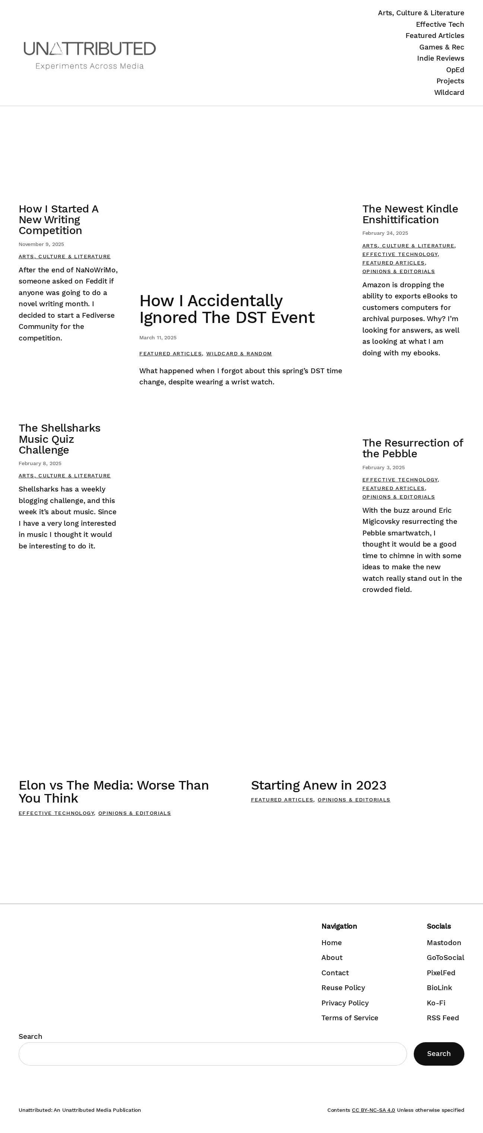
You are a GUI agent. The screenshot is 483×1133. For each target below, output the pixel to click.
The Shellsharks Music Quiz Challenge (59, 439)
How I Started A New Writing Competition (58, 220)
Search (30, 1036)
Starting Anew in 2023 (319, 785)
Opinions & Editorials (398, 271)
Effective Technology (400, 254)
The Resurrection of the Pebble (412, 448)
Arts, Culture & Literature (65, 256)
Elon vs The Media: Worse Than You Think (114, 792)
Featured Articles (170, 353)
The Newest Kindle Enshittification (410, 214)
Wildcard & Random (239, 353)
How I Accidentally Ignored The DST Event (226, 309)
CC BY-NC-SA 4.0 (373, 1110)
